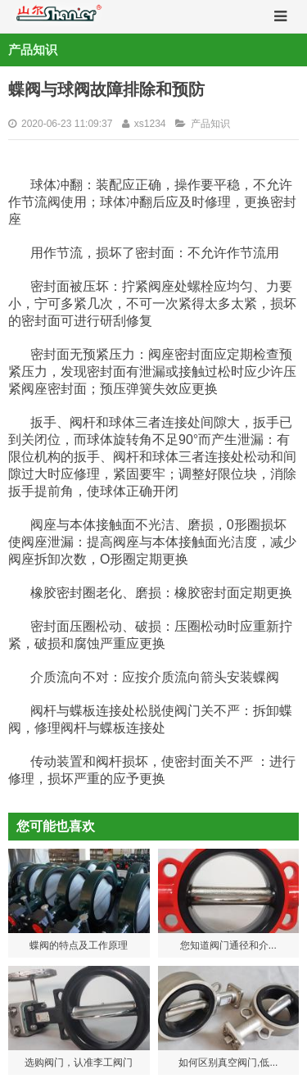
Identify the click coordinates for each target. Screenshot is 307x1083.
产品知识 (210, 123)
